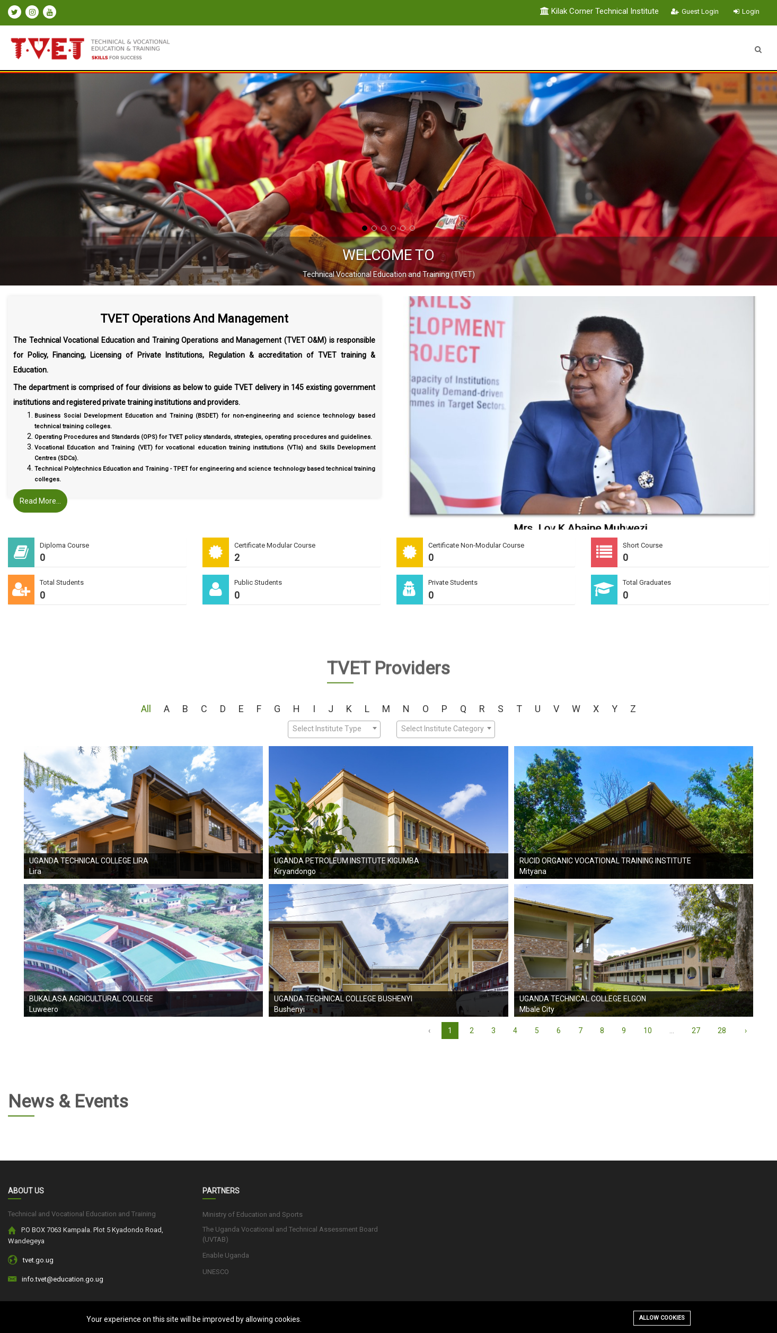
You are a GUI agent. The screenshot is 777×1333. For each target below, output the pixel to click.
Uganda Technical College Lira (88, 860)
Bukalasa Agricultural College (91, 998)
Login (747, 11)
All (146, 708)
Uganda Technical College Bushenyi (343, 998)
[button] (364, 228)
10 (647, 1030)
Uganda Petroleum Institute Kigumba (346, 860)
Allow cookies (662, 1317)
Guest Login (695, 11)
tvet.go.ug (38, 1260)
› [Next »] (746, 1030)
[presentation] (34, 179)
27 (696, 1030)
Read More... (40, 501)
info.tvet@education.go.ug (62, 1279)
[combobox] (334, 729)
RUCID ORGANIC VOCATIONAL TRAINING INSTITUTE (605, 860)
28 (722, 1030)
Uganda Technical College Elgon (582, 998)
